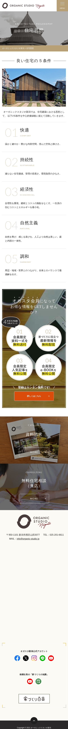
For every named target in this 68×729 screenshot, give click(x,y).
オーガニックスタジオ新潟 (13, 48)
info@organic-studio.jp (28, 539)
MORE (34, 452)
